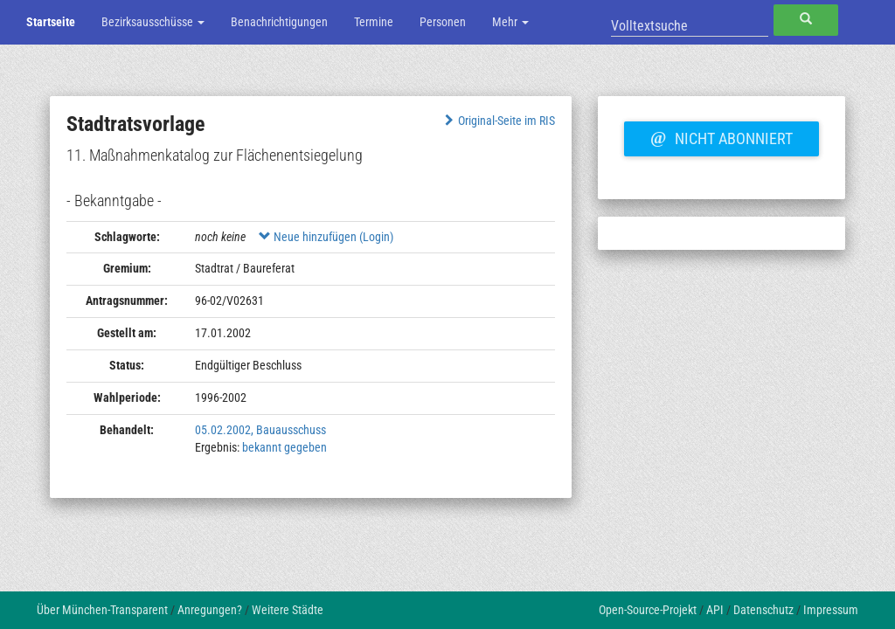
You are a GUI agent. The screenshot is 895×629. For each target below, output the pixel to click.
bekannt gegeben (284, 447)
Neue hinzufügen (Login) (326, 237)
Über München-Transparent (102, 610)
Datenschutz (763, 610)
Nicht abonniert (721, 136)
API (715, 610)
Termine (373, 22)
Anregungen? (209, 610)
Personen (443, 22)
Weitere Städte (287, 610)
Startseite (50, 22)
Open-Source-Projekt (648, 610)
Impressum (830, 610)
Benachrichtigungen (279, 22)
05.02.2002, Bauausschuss (260, 430)
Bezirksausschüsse (153, 22)
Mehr (510, 22)
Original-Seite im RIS (498, 121)
